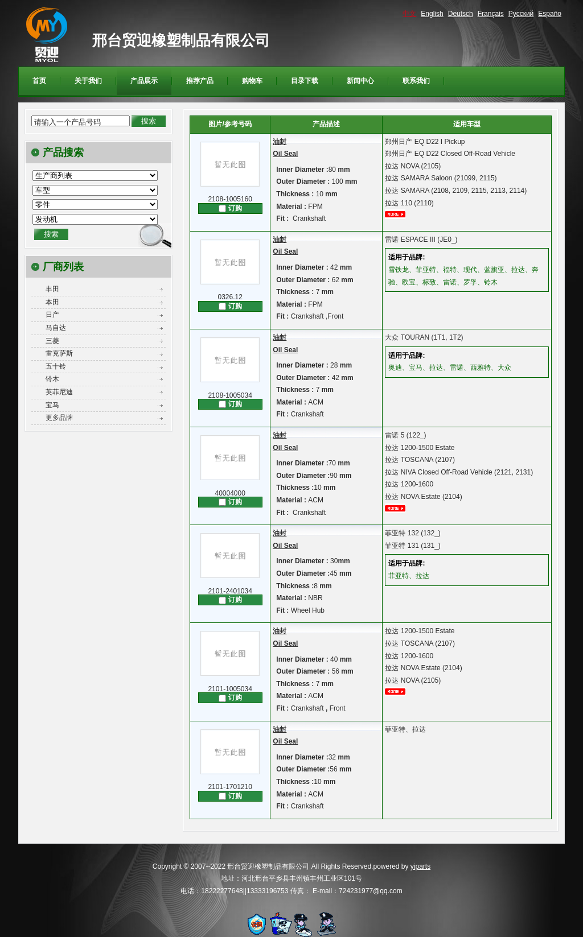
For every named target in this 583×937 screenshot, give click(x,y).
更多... (399, 214)
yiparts (420, 866)
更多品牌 (59, 418)
